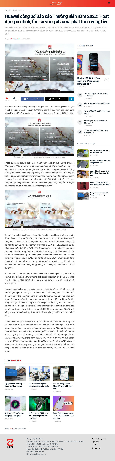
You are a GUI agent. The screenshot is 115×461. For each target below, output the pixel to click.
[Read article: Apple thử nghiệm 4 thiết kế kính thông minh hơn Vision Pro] (83, 174)
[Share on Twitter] (57, 99)
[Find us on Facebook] (92, 448)
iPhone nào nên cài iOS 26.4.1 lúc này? (97, 103)
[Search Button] (109, 3)
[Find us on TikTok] (100, 448)
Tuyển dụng (95, 442)
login (11, 428)
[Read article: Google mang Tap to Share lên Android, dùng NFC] (63, 373)
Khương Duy (15, 39)
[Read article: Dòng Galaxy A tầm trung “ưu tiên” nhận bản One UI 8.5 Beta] (63, 403)
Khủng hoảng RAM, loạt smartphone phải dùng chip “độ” (38, 415)
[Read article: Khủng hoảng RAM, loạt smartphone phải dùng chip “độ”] (39, 403)
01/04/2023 (26, 39)
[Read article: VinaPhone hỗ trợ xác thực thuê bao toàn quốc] (39, 373)
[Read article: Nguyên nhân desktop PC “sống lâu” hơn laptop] (15, 373)
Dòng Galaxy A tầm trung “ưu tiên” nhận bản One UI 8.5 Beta (63, 415)
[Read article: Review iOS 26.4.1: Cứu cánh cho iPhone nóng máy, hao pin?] (93, 63)
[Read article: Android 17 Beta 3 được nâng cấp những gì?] (15, 403)
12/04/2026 (9, 419)
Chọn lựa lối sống (18, 10)
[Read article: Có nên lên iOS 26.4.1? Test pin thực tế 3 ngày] (83, 153)
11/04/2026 (33, 421)
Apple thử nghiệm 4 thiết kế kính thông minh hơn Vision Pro (99, 173)
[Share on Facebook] (32, 99)
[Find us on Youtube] (96, 448)
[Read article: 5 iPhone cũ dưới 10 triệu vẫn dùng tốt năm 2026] (83, 164)
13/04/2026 (9, 389)
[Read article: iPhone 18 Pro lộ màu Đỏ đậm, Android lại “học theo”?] (83, 186)
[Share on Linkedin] (71, 99)
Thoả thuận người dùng (100, 439)
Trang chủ (8, 10)
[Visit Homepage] (55, 3)
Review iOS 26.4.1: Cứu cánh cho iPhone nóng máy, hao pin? (88, 81)
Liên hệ (94, 444)
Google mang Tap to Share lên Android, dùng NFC (63, 386)
